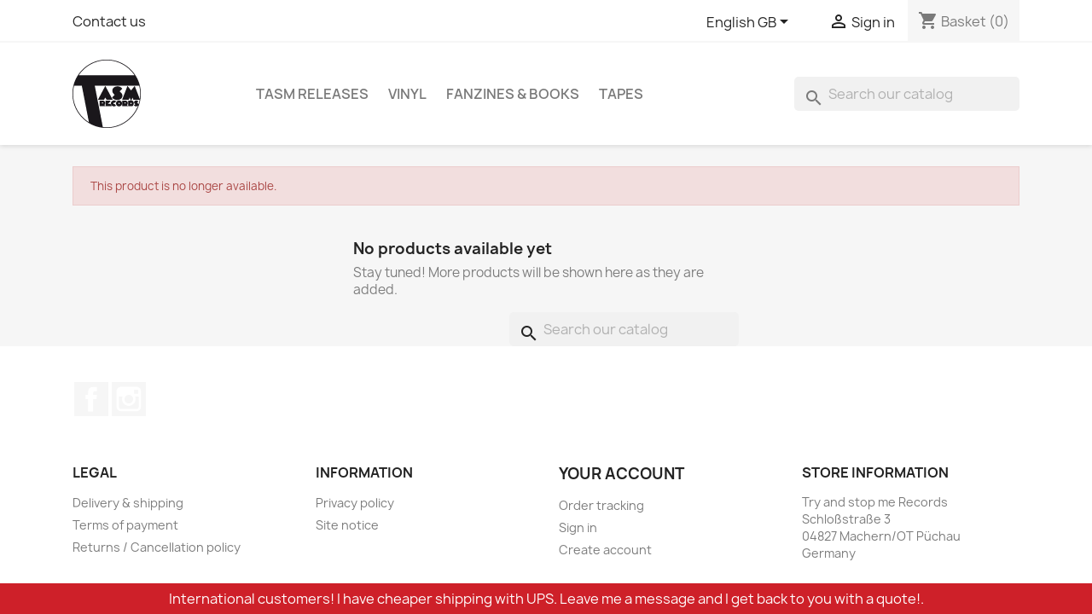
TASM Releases (312, 93)
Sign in (578, 527)
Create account (605, 550)
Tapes (621, 93)
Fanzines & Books (512, 93)
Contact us (109, 21)
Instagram (129, 399)
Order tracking (601, 505)
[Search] (906, 94)
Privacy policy (355, 503)
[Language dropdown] (750, 23)
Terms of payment (125, 525)
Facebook (91, 399)
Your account (621, 473)
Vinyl (407, 93)
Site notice (347, 525)
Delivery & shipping (128, 503)
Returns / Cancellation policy (157, 547)
